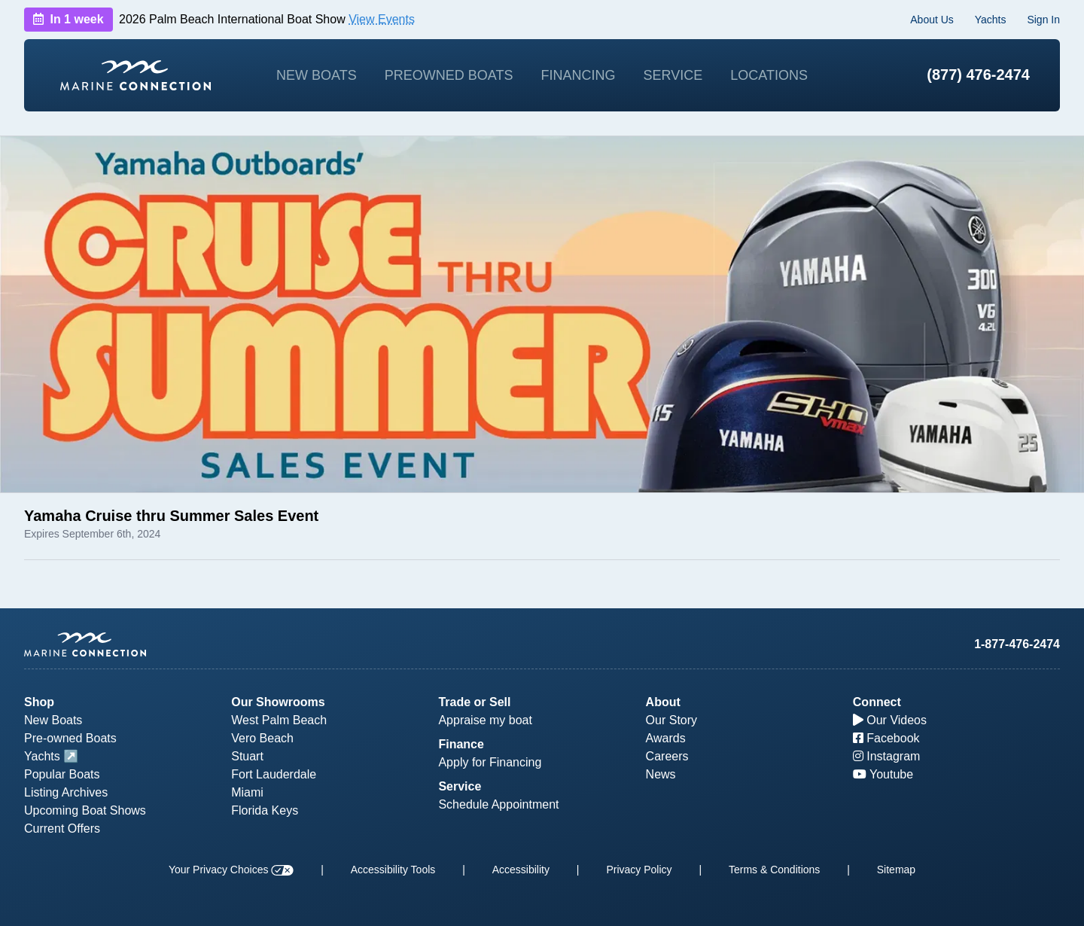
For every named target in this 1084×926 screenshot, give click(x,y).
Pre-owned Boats (70, 738)
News (661, 774)
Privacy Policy (638, 870)
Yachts (990, 20)
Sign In (1043, 20)
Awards (666, 738)
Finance (460, 744)
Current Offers (62, 828)
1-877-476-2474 (1017, 644)
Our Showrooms (277, 702)
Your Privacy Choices (231, 870)
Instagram (887, 756)
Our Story (671, 720)
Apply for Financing (489, 762)
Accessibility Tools (393, 870)
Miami (247, 792)
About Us (932, 20)
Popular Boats (62, 774)
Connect (877, 702)
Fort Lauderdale (273, 774)
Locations (769, 75)
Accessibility (521, 870)
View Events (382, 19)
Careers (667, 756)
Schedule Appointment (498, 804)
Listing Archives (66, 792)
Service (673, 75)
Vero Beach (262, 738)
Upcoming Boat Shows (85, 810)
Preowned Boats (449, 75)
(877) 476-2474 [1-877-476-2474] (978, 74)
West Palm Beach (279, 720)
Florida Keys (264, 810)
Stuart (247, 756)
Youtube (883, 774)
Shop (39, 702)
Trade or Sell (474, 702)
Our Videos (890, 720)
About (663, 702)
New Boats (316, 75)
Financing (577, 75)
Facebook (886, 738)
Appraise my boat (485, 720)
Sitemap (896, 870)
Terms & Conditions (774, 870)
